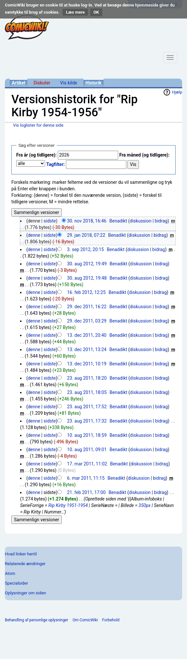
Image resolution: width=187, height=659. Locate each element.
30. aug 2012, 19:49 (86, 263)
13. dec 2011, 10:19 (86, 363)
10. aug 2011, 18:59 (86, 435)
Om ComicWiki (85, 620)
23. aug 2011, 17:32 (86, 421)
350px (145, 505)
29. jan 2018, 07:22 (86, 235)
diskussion (141, 220)
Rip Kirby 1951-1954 (68, 505)
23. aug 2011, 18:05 (86, 392)
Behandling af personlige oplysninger (36, 620)
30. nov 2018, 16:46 (86, 220)
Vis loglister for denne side (38, 125)
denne (34, 235)
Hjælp (177, 92)
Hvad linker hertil (21, 553)
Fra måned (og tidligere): (144, 155)
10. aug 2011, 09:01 (86, 449)
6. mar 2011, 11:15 (86, 478)
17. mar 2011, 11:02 (87, 463)
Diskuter (41, 82)
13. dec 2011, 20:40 (86, 335)
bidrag (161, 220)
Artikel (18, 82)
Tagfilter (54, 164)
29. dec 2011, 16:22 (86, 306)
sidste (50, 220)
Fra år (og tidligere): (36, 155)
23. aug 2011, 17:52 (86, 406)
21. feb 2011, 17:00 (86, 492)
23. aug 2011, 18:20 (86, 378)
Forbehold (110, 620)
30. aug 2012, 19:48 (86, 278)
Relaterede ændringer (25, 563)
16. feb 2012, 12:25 (86, 292)
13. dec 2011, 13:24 (86, 349)
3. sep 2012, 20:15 (85, 249)
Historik (93, 82)
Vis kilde (68, 82)
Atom (10, 573)
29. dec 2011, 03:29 (86, 320)
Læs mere (75, 12)
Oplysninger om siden (25, 592)
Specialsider (16, 583)
